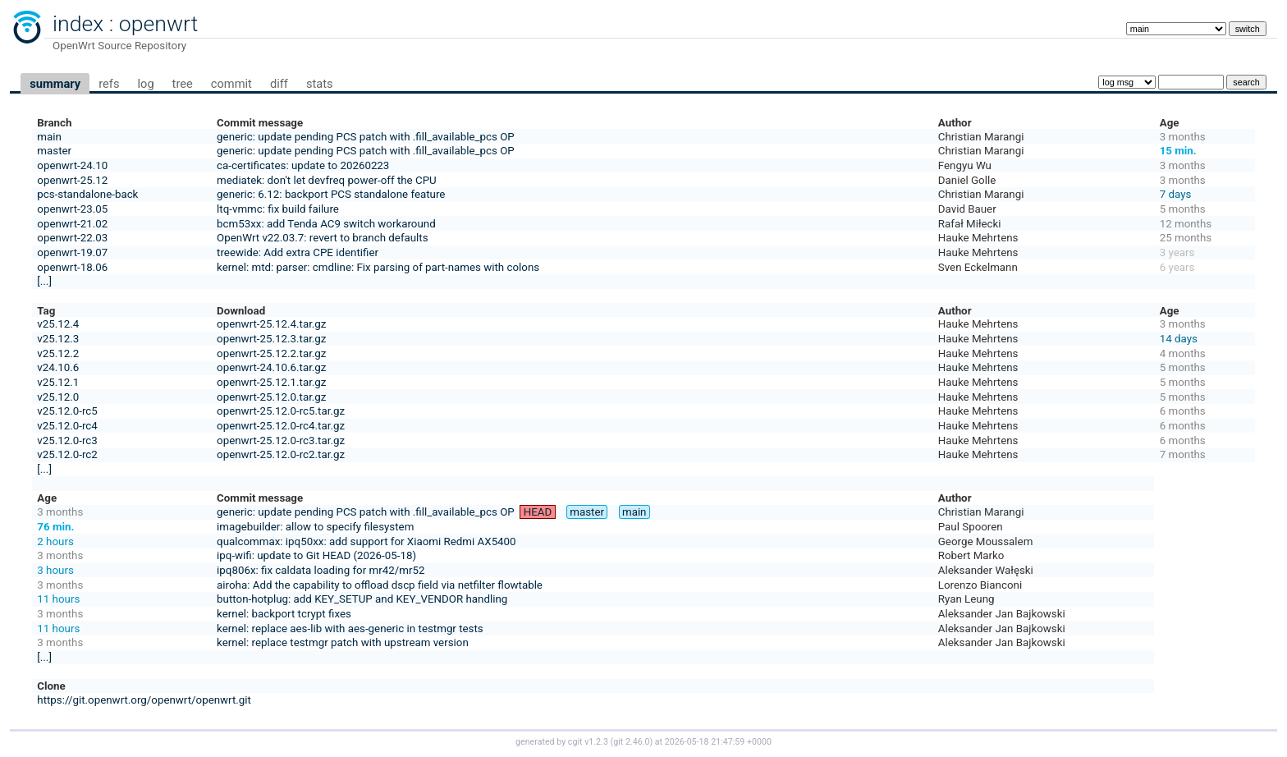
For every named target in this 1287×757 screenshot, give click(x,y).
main (49, 137)
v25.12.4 (58, 324)
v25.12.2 (58, 353)
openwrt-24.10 (72, 165)
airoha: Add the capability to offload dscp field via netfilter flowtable (380, 585)
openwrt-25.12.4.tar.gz (271, 324)
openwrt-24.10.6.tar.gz (271, 367)
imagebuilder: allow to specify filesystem (315, 527)
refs (108, 83)
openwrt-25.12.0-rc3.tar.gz (281, 440)
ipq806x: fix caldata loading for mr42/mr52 (320, 570)
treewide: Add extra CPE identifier (297, 252)
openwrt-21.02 (72, 224)
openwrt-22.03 (72, 238)
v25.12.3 (58, 339)
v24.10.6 (58, 367)
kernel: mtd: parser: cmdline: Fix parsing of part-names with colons (378, 267)
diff (279, 83)
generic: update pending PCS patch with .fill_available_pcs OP (366, 137)
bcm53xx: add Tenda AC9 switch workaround (326, 224)
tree (182, 83)
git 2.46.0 (631, 741)
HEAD (538, 512)
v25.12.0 (58, 397)
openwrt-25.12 (72, 180)
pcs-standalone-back (87, 194)
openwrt (158, 24)
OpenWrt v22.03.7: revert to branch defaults (322, 238)
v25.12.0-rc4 (67, 426)
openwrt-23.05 (72, 209)
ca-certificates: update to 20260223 (303, 165)
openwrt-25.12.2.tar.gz (271, 353)
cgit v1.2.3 (588, 741)
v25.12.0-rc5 (67, 411)
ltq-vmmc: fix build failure (278, 209)
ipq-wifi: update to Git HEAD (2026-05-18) (316, 555)
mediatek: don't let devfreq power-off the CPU (327, 180)
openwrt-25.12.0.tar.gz (271, 397)
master (54, 151)
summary (55, 83)
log (145, 83)
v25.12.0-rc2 (67, 454)
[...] (44, 281)
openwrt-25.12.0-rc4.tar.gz (281, 426)
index (78, 24)
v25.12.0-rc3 (67, 440)
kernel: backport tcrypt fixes (284, 614)
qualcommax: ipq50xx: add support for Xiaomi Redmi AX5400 (366, 541)
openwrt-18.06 (72, 267)
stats (319, 83)
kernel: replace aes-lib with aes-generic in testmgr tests (350, 628)
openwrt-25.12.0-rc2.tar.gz (281, 454)
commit (231, 83)
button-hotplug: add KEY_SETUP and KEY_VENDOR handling (362, 599)
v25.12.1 (58, 382)
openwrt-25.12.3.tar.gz (271, 339)
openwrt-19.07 (72, 252)
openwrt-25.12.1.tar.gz (271, 382)
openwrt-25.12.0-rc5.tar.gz (281, 411)
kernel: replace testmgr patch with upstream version (343, 642)
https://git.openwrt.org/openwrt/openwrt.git (144, 700)
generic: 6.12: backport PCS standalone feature (331, 194)
